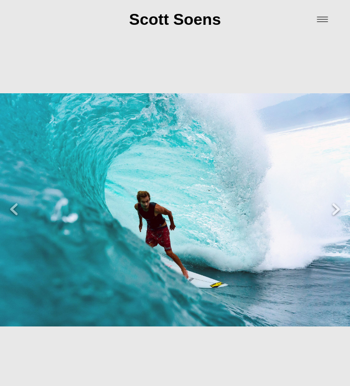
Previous (14, 197)
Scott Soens (175, 19)
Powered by (174, 374)
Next (336, 197)
